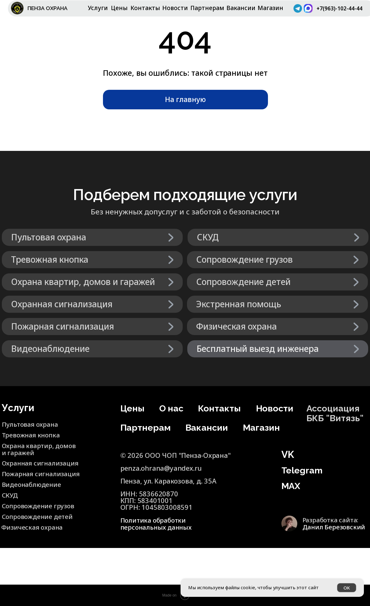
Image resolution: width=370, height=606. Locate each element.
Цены (119, 8)
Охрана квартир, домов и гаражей (30, 449)
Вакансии (240, 8)
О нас (172, 408)
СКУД (10, 494)
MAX (291, 485)
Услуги (98, 8)
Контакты (145, 8)
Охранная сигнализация (42, 462)
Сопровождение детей (28, 520)
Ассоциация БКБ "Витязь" (337, 413)
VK (287, 454)
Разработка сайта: (335, 523)
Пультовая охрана (32, 424)
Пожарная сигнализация (25, 477)
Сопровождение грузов (40, 505)
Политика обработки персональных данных (158, 523)
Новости (175, 8)
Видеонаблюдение (33, 484)
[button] (277, 348)
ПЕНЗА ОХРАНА (50, 8)
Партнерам (207, 8)
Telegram (303, 470)
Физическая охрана (33, 526)
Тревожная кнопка (33, 434)
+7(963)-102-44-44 (339, 11)
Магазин (270, 8)
